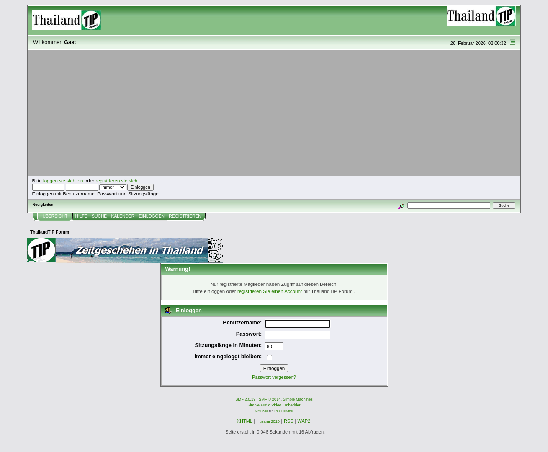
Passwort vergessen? (274, 377)
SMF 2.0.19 (245, 399)
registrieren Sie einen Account (269, 291)
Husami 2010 (268, 421)
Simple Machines (298, 399)
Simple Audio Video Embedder (273, 405)
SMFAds (261, 411)
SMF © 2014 (270, 399)
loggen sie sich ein (63, 180)
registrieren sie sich (116, 180)
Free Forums (283, 411)
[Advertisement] (274, 113)
